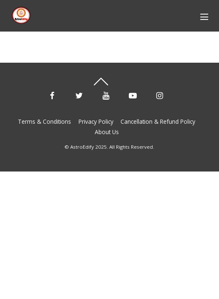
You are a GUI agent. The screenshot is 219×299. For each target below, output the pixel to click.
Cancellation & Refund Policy (158, 121)
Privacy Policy (96, 121)
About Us (107, 132)
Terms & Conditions (44, 121)
